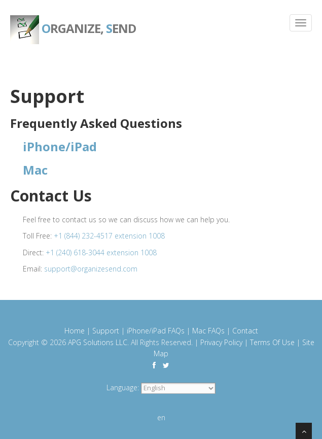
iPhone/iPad (60, 146)
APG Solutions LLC (97, 342)
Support (105, 330)
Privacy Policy (221, 342)
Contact (245, 330)
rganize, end (73, 20)
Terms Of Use (272, 342)
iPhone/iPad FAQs (156, 330)
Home (74, 330)
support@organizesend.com (90, 269)
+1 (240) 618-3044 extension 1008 (101, 252)
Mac (35, 169)
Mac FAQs (208, 330)
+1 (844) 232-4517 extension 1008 (109, 236)
